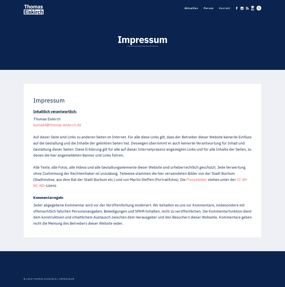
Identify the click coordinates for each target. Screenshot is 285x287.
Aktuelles (191, 8)
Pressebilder (196, 179)
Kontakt (224, 8)
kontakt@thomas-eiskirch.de (57, 125)
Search (258, 8)
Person (209, 8)
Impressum (66, 279)
